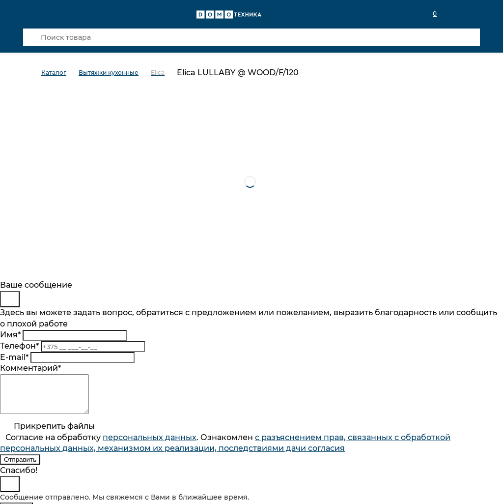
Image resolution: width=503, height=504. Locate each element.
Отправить (20, 467)
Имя (10, 334)
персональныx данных (149, 444)
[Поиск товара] (251, 37)
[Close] (10, 299)
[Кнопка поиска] (32, 37)
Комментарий (30, 368)
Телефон (19, 346)
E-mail (14, 357)
